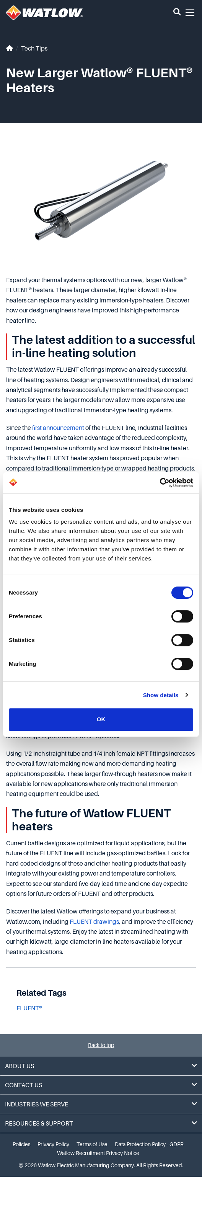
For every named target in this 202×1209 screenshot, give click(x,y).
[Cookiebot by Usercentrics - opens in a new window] (159, 483)
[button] (177, 13)
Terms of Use (92, 1144)
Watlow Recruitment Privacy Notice (98, 1153)
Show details (161, 695)
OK (101, 719)
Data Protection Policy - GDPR (149, 1144)
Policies (21, 1144)
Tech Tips (34, 48)
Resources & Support (101, 1123)
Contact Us (101, 1085)
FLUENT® (29, 1008)
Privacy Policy (53, 1144)
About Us (101, 1066)
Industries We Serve (101, 1104)
